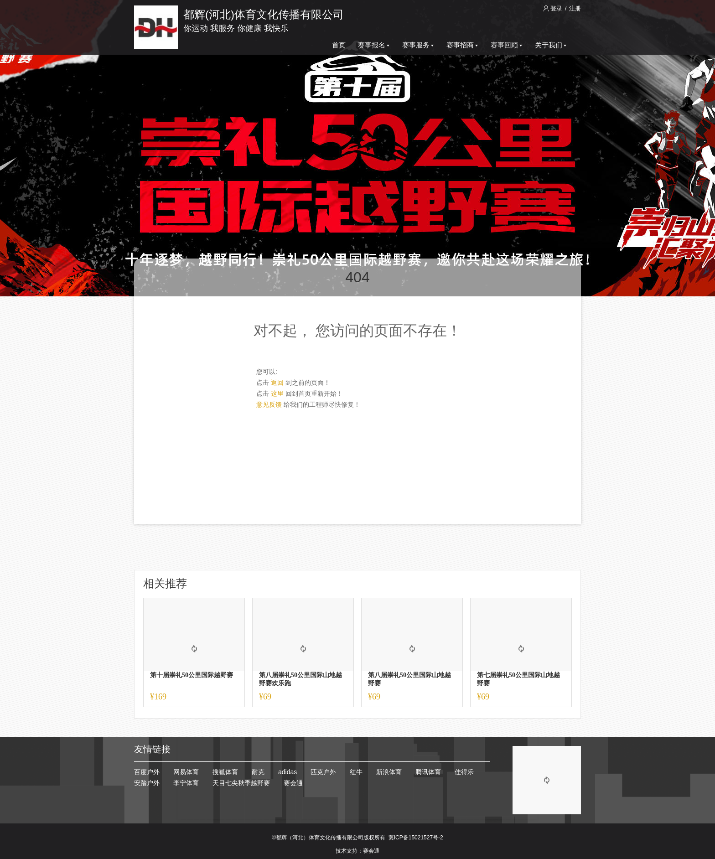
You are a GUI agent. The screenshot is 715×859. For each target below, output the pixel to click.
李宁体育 (186, 783)
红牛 (356, 772)
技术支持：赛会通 (357, 851)
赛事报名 (373, 45)
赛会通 (293, 783)
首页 (339, 45)
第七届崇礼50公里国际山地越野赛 (518, 679)
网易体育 (186, 772)
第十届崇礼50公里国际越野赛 (191, 675)
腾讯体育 (428, 772)
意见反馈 (269, 404)
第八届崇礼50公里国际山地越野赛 (409, 679)
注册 (575, 8)
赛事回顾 (506, 45)
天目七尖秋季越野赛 (241, 783)
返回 (277, 382)
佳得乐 (464, 772)
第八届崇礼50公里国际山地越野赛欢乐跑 (300, 679)
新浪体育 (389, 772)
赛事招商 (462, 45)
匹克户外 (323, 772)
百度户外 (147, 772)
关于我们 (550, 45)
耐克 (258, 772)
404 (357, 277)
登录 (553, 8)
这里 (277, 393)
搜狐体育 (225, 772)
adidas (287, 772)
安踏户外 (147, 783)
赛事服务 (418, 45)
